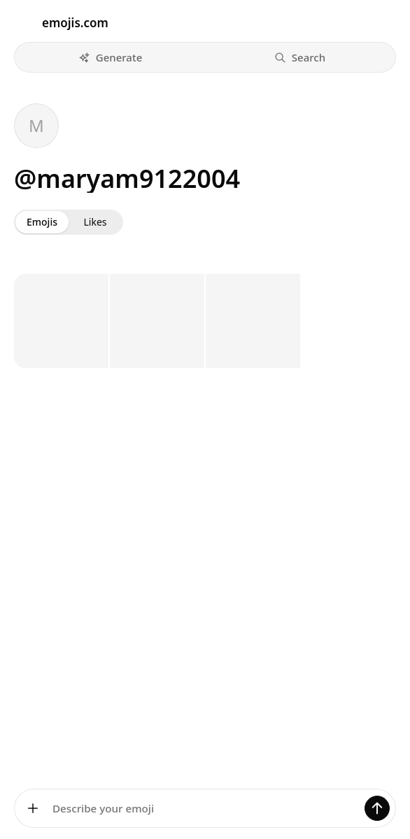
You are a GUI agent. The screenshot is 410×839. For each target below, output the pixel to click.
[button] (110, 57)
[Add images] (32, 808)
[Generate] (377, 808)
